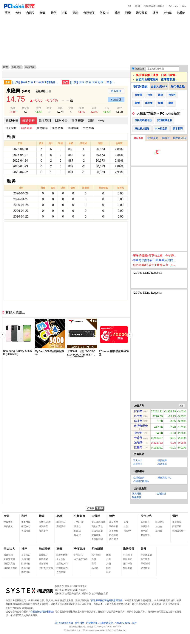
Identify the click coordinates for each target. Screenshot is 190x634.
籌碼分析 (28, 120)
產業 (94, 563)
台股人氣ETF (159, 86)
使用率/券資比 (46, 568)
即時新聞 (97, 548)
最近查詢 (138, 138)
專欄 (59, 548)
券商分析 (79, 548)
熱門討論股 (140, 86)
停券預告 (145, 526)
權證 (117, 13)
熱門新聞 (96, 555)
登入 (184, 6)
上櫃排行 (25, 559)
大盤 (18, 13)
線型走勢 (12, 120)
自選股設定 (97, 530)
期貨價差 (60, 526)
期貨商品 (60, 522)
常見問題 (136, 493)
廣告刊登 (79, 623)
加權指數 (8, 522)
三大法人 (137, 460)
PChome (173, 6)
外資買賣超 (9, 559)
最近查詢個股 (98, 522)
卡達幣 (138, 437)
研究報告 (78, 555)
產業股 (77, 526)
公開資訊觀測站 (141, 481)
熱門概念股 (178, 86)
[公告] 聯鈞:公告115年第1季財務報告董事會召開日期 (35, 82)
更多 (182, 406)
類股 (75, 13)
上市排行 (25, 555)
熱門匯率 (145, 559)
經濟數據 (145, 568)
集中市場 (25, 522)
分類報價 (89, 13)
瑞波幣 (138, 420)
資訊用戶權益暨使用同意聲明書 (106, 600)
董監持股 (57, 128)
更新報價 (116, 90)
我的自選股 (152, 138)
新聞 (137, 6)
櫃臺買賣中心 (164, 477)
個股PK (104, 13)
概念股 (77, 535)
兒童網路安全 (106, 623)
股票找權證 (44, 522)
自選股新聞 (97, 539)
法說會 (158, 526)
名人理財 (60, 559)
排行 (53, 13)
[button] (129, 335)
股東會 (158, 530)
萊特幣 (138, 432)
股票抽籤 (145, 535)
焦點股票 (127, 568)
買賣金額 (8, 555)
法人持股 (11, 128)
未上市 (95, 568)
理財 (108, 572)
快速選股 (176, 522)
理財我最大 (62, 568)
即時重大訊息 (180, 138)
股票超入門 (62, 563)
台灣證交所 (138, 477)
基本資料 (45, 120)
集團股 (77, 530)
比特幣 (167, 13)
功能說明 (161, 493)
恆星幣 (138, 447)
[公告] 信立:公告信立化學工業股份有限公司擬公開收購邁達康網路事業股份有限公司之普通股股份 (93, 82)
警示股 (144, 530)
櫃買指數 (8, 526)
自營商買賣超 (10, 568)
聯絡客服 (136, 497)
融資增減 (43, 559)
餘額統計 (43, 555)
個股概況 (78, 120)
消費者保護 (91, 623)
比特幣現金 (141, 425)
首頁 (7, 13)
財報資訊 (96, 535)
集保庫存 (42, 128)
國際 (108, 555)
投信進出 (162, 464)
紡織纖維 (40, 91)
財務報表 (61, 120)
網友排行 (25, 572)
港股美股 (141, 13)
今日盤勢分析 (80, 559)
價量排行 (166, 138)
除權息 (181, 13)
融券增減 (43, 563)
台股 (94, 559)
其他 (108, 563)
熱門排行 (127, 563)
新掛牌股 (145, 522)
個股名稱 (140, 68)
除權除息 (159, 522)
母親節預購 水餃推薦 (154, 6)
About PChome (122, 623)
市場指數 (25, 530)
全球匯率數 (146, 555)
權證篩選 (43, 526)
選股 (64, 13)
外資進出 (137, 464)
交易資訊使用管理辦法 (41, 611)
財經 (108, 568)
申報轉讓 (73, 128)
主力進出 (88, 128)
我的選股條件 (179, 530)
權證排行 (43, 530)
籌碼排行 (25, 568)
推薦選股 (176, 526)
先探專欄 (60, 572)
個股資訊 (16, 67)
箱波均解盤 (62, 555)
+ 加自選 (116, 99)
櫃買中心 (25, 526)
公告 (101, 120)
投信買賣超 (9, 563)
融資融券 (26, 128)
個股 (112, 515)
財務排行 (25, 563)
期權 (128, 13)
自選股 (30, 13)
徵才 (134, 623)
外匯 (155, 13)
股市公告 (146, 515)
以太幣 (138, 416)
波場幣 (138, 442)
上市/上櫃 (79, 522)
